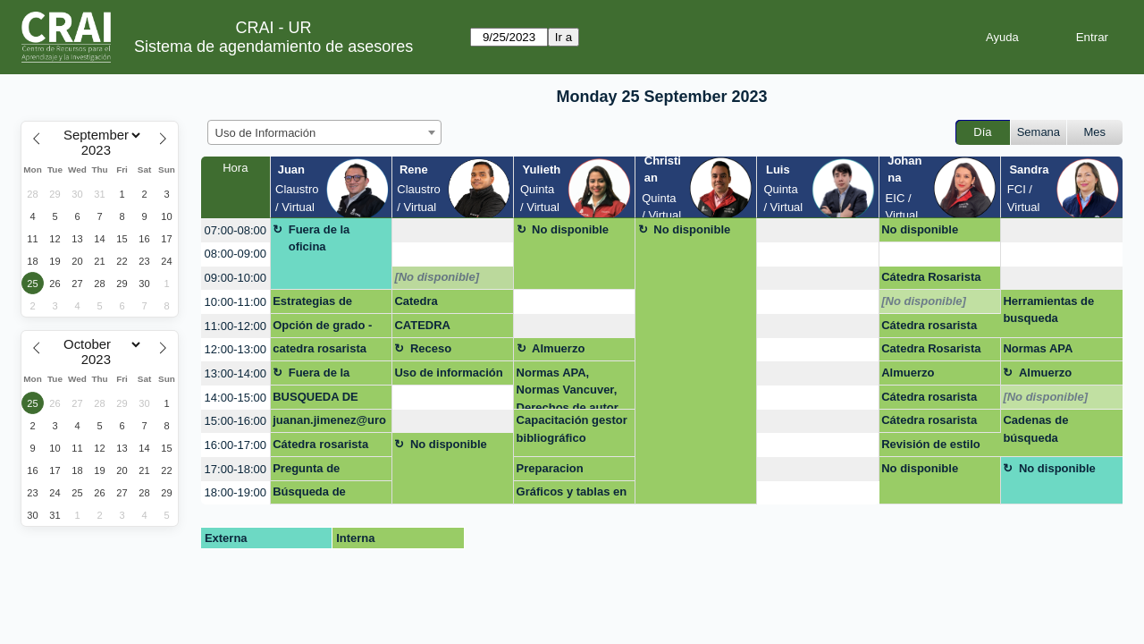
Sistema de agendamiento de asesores (273, 46)
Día (982, 132)
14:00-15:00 (235, 397)
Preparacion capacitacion (552, 471)
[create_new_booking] (452, 230)
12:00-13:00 (235, 349)
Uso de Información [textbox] (265, 133)
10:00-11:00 (235, 302)
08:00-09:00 (235, 253)
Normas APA (1037, 348)
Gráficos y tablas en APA (572, 494)
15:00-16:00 (235, 421)
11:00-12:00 (235, 326)
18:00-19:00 (235, 492)
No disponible (570, 229)
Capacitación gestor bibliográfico (572, 429)
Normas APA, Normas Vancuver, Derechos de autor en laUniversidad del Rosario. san (573, 388)
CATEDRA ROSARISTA (428, 328)
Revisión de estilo (930, 444)
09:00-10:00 (235, 277)
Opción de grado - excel (322, 328)
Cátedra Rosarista (930, 277)
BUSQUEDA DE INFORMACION (315, 400)
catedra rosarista (319, 348)
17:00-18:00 (235, 469)
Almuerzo (558, 348)
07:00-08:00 (235, 230)
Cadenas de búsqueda (1035, 429)
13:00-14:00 (235, 373)
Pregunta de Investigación (310, 471)
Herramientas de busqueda (1048, 310)
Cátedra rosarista (929, 325)
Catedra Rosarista (930, 348)
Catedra (415, 301)
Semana (1038, 132)
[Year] (100, 150)
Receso (430, 348)
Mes (1095, 132)
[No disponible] (436, 277)
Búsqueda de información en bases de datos (315, 494)
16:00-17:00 (235, 445)
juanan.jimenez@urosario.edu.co (329, 423)
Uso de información (448, 372)
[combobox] (324, 132)
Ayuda (1002, 37)
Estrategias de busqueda (312, 304)
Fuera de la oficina (319, 238)
